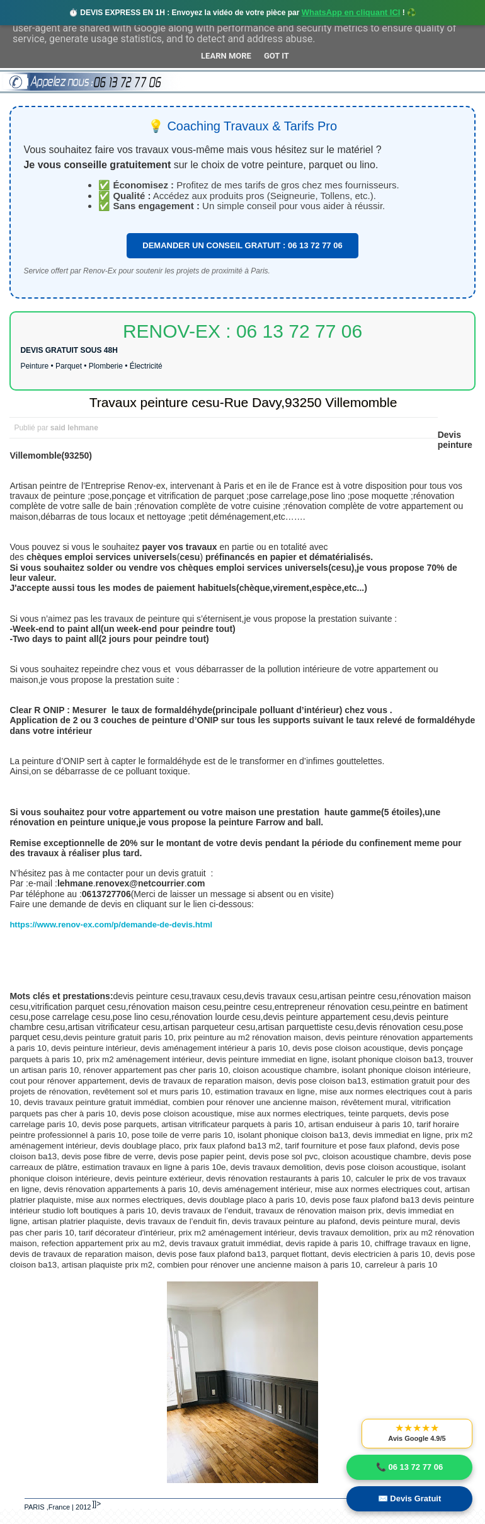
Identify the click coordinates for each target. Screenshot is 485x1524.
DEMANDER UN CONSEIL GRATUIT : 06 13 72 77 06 (242, 245)
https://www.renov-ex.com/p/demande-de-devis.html (110, 924)
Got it (276, 55)
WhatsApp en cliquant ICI (351, 12)
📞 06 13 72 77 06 (409, 1467)
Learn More (226, 55)
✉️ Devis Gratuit (410, 1498)
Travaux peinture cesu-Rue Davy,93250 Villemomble (243, 402)
